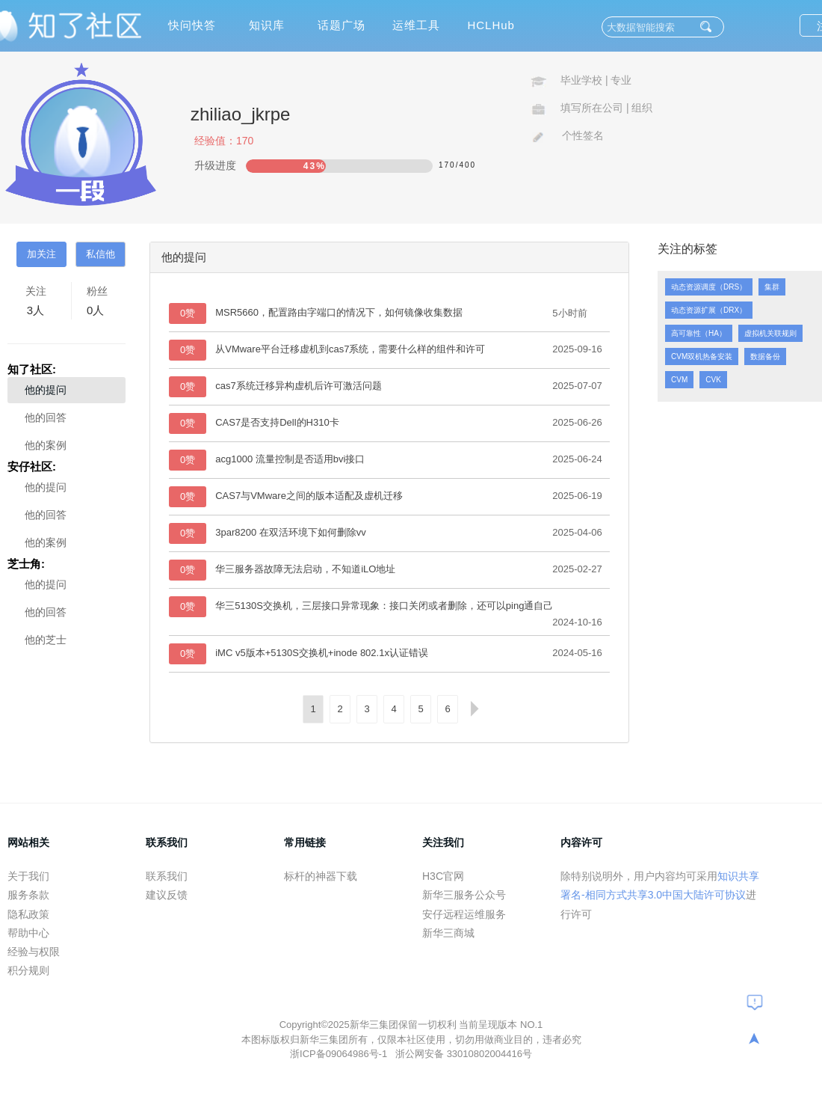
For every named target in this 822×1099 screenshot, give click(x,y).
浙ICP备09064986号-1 (340, 1053)
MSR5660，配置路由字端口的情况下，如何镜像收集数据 (339, 312)
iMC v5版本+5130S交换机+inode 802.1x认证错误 (321, 652)
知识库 (267, 25)
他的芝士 (46, 640)
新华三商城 (448, 933)
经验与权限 (33, 952)
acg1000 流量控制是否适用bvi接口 (290, 459)
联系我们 (167, 876)
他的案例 (46, 445)
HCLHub (491, 25)
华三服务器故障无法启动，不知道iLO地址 (305, 569)
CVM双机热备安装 (701, 356)
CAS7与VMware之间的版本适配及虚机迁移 (309, 495)
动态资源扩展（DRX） (709, 310)
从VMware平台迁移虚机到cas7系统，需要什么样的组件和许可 (350, 349)
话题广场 (341, 25)
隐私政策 (28, 914)
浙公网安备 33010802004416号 (463, 1053)
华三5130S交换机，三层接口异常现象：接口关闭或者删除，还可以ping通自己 (384, 605)
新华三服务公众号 (464, 895)
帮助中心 (28, 933)
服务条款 (28, 895)
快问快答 (192, 25)
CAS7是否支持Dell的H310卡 (277, 422)
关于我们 (28, 876)
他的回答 (46, 417)
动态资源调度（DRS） (709, 287)
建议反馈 (167, 895)
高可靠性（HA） (698, 333)
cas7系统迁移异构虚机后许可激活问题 (298, 385)
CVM (679, 380)
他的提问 (46, 390)
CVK (713, 380)
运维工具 (416, 25)
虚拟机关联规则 (770, 333)
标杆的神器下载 (320, 876)
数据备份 (765, 356)
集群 (771, 287)
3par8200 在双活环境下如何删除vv (290, 532)
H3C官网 (443, 876)
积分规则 (28, 970)
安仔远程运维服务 (464, 914)
